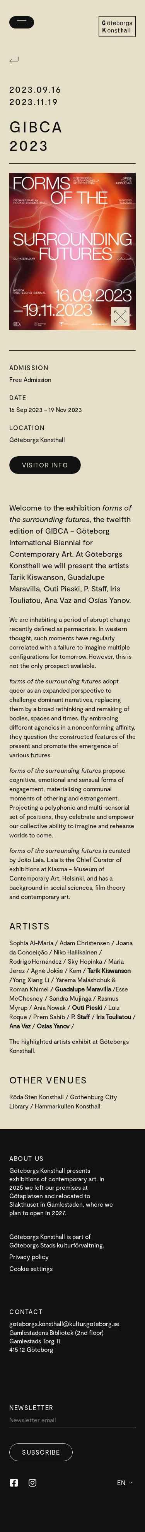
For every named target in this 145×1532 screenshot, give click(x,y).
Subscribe (41, 1452)
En (125, 1482)
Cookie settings (31, 1268)
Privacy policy (29, 1256)
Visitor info (45, 465)
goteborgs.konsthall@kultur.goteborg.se (64, 1323)
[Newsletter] (72, 1421)
